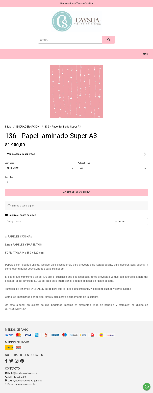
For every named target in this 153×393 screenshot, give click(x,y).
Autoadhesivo (84, 163)
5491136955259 (15, 377)
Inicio (8, 127)
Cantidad (9, 177)
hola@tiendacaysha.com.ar (21, 373)
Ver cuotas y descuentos (21, 154)
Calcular (119, 221)
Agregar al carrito (76, 193)
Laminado (9, 163)
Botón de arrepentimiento (20, 384)
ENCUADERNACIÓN (28, 127)
